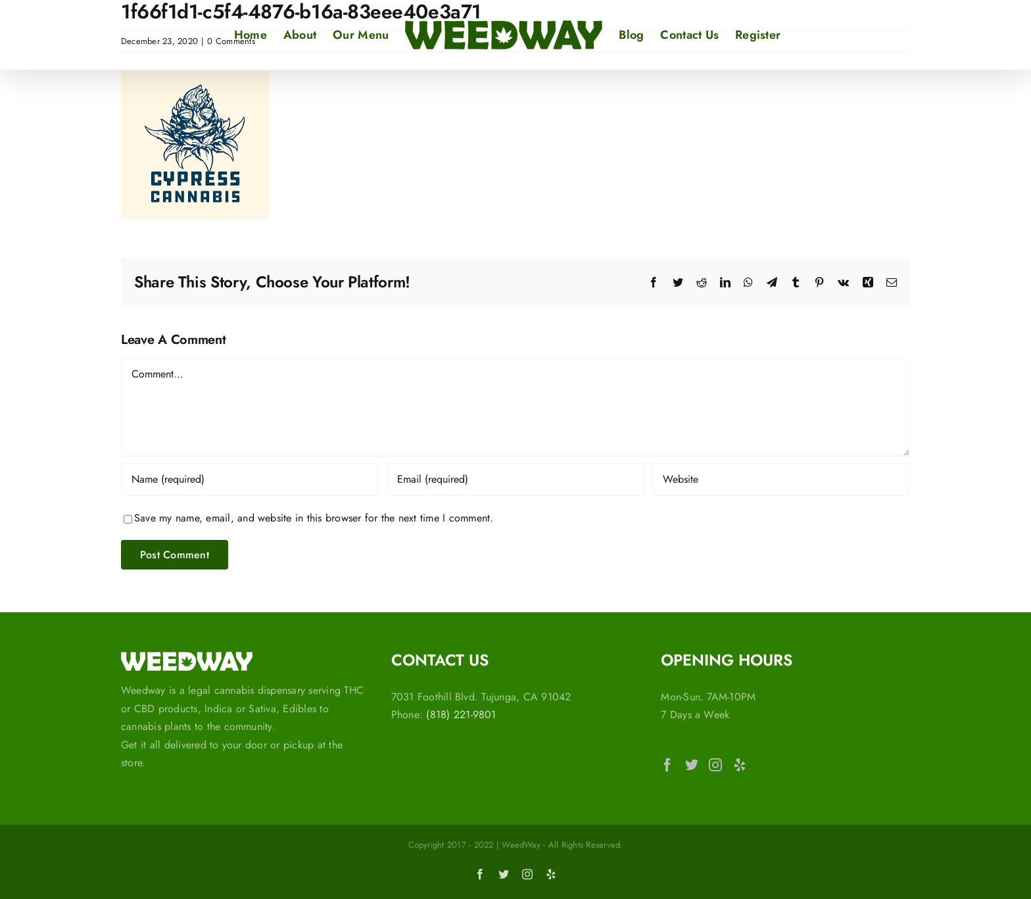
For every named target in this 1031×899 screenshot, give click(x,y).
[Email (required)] (515, 479)
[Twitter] (691, 764)
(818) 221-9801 (461, 714)
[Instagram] (715, 764)
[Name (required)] (250, 479)
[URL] (781, 479)
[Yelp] (739, 764)
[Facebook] (667, 764)
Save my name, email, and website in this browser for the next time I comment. (313, 517)
